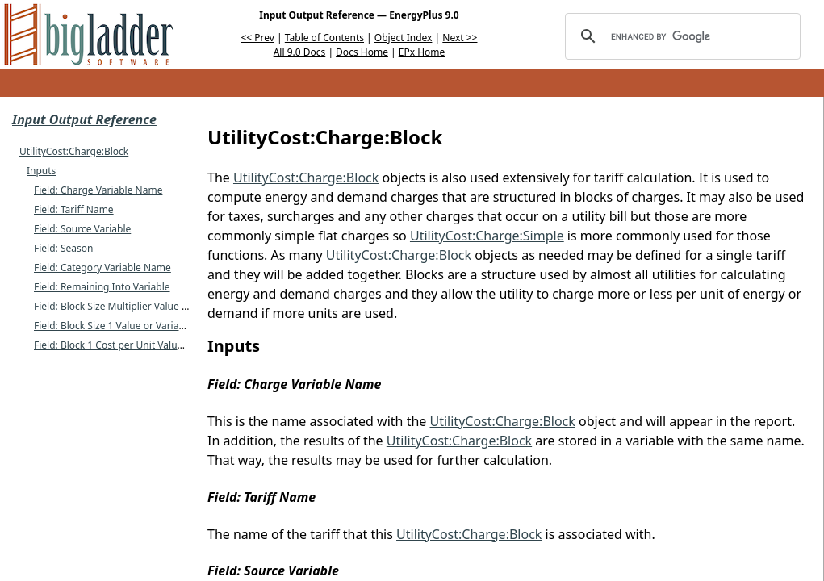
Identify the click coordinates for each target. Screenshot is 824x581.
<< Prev (257, 37)
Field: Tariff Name (74, 209)
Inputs (41, 171)
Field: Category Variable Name (102, 267)
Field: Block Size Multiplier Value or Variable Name (147, 306)
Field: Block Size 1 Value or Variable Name (128, 325)
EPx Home (422, 52)
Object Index (403, 37)
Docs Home (362, 52)
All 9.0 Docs (300, 52)
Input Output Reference (84, 119)
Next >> (459, 37)
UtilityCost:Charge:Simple (487, 236)
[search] (680, 36)
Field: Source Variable (82, 229)
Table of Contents (324, 37)
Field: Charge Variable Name (98, 190)
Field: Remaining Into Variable (102, 287)
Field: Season (63, 248)
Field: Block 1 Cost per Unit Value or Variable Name (149, 345)
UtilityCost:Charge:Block (73, 151)
